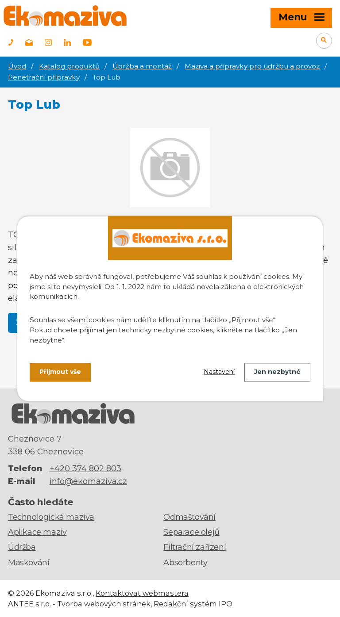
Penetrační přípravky (44, 77)
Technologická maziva (51, 517)
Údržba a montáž (142, 66)
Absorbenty (185, 562)
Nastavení (219, 372)
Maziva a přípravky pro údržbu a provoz (252, 66)
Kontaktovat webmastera (142, 593)
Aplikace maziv (37, 532)
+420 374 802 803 (85, 468)
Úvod (17, 66)
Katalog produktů (69, 66)
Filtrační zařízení (194, 547)
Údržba (22, 547)
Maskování (28, 562)
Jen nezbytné (277, 372)
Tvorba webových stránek (104, 603)
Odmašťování (189, 517)
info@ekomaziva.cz (88, 481)
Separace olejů (191, 532)
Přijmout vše (60, 372)
